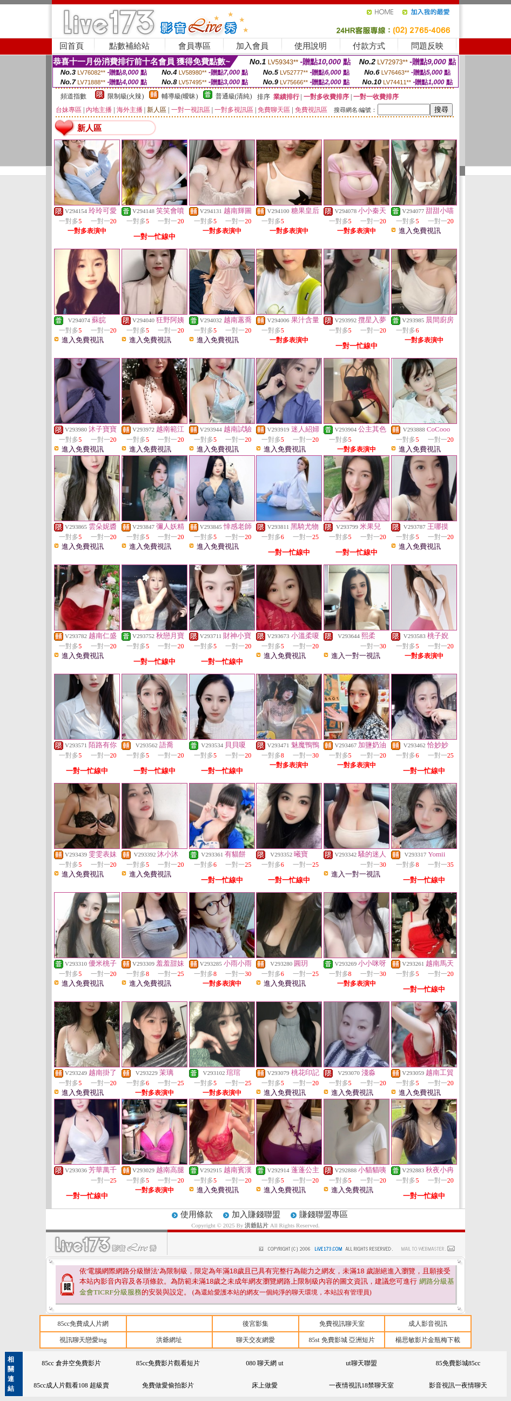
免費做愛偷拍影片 (168, 1385)
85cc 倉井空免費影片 (71, 1363)
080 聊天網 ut (264, 1363)
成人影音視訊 (427, 1323)
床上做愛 (265, 1385)
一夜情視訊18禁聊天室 (361, 1385)
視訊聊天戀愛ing (82, 1340)
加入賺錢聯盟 (256, 1214)
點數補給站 (129, 46)
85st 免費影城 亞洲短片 (342, 1340)
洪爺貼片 (257, 1225)
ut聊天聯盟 (361, 1363)
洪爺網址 (169, 1340)
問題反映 (427, 46)
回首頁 (71, 46)
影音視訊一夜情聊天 (458, 1385)
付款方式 (369, 46)
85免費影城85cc (458, 1363)
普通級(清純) (234, 96)
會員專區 (194, 46)
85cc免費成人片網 (83, 1323)
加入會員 (252, 46)
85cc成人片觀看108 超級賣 (71, 1385)
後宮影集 (255, 1323)
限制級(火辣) (125, 96)
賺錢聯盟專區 (323, 1214)
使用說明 (310, 46)
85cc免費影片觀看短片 (168, 1363)
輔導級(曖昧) (180, 96)
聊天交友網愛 (255, 1340)
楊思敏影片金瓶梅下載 (427, 1340)
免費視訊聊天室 (342, 1323)
